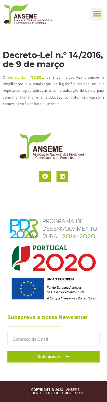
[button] (96, 14)
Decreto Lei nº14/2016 (25, 77)
